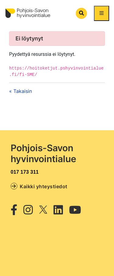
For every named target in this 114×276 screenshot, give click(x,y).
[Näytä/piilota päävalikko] (101, 13)
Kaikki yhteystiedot (39, 186)
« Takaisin (20, 91)
